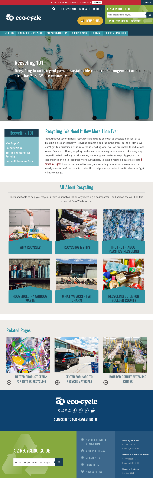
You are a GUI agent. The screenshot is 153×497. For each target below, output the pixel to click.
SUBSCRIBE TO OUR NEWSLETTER (73, 419)
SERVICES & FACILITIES (57, 33)
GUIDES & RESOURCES (115, 33)
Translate (147, 2)
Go (150, 14)
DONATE (97, 8)
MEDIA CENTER (93, 458)
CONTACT (84, 8)
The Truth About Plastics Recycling (18, 154)
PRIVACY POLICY (94, 472)
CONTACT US (92, 465)
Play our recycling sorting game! (124, 20)
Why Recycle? (13, 143)
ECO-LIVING (96, 33)
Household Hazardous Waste (19, 161)
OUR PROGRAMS (79, 33)
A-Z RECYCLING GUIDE (31, 450)
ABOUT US (9, 33)
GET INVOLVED (68, 8)
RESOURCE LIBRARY (95, 451)
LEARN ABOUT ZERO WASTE (30, 33)
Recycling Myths (14, 148)
